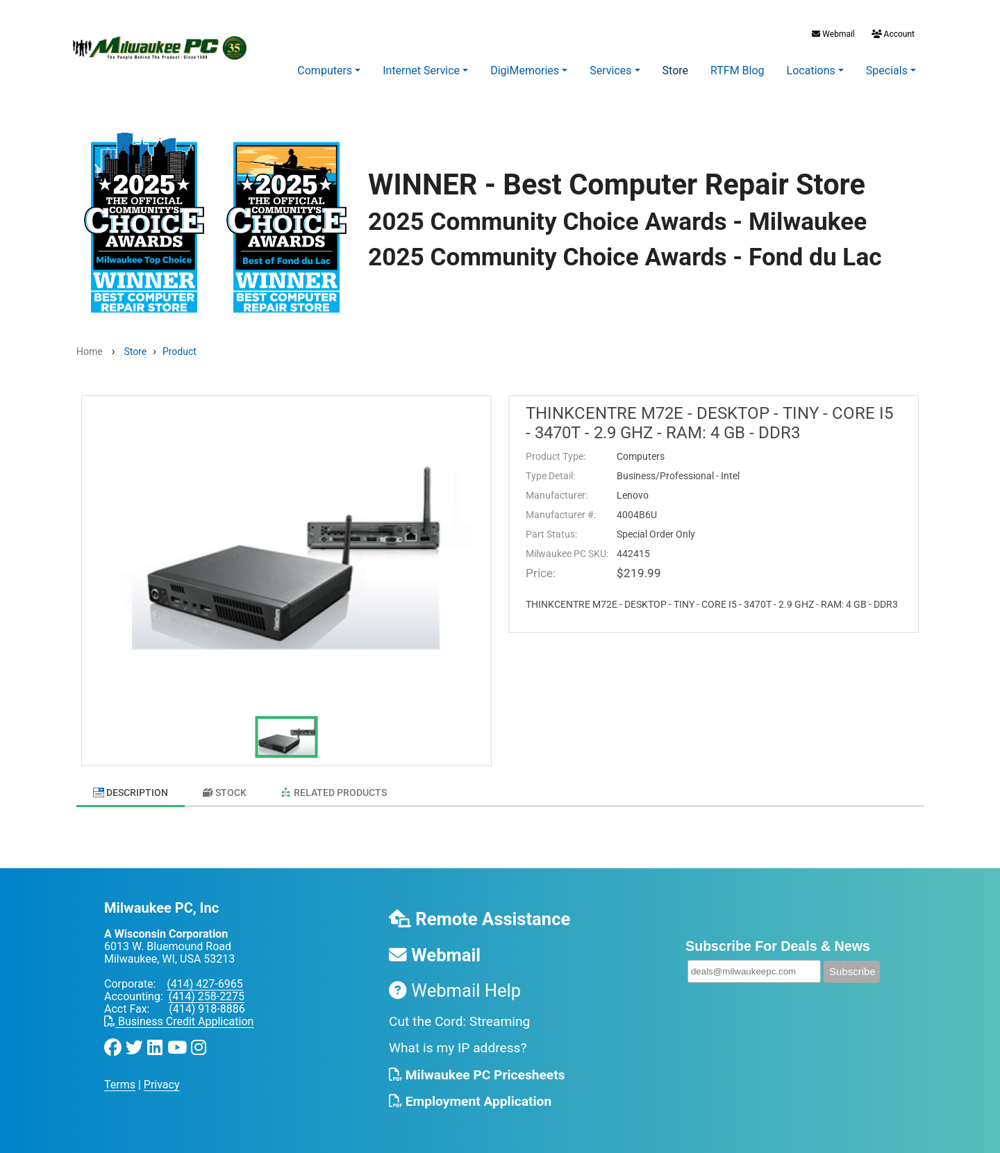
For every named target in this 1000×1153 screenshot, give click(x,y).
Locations (811, 70)
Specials (887, 70)
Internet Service (421, 70)
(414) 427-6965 (204, 977)
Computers (324, 70)
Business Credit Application (178, 1015)
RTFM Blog (737, 70)
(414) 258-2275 (206, 990)
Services (610, 70)
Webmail (833, 34)
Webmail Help (455, 983)
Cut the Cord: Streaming (459, 1014)
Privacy (162, 1078)
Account (892, 34)
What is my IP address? (458, 1042)
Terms (119, 1078)
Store (675, 70)
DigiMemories (524, 70)
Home (89, 351)
